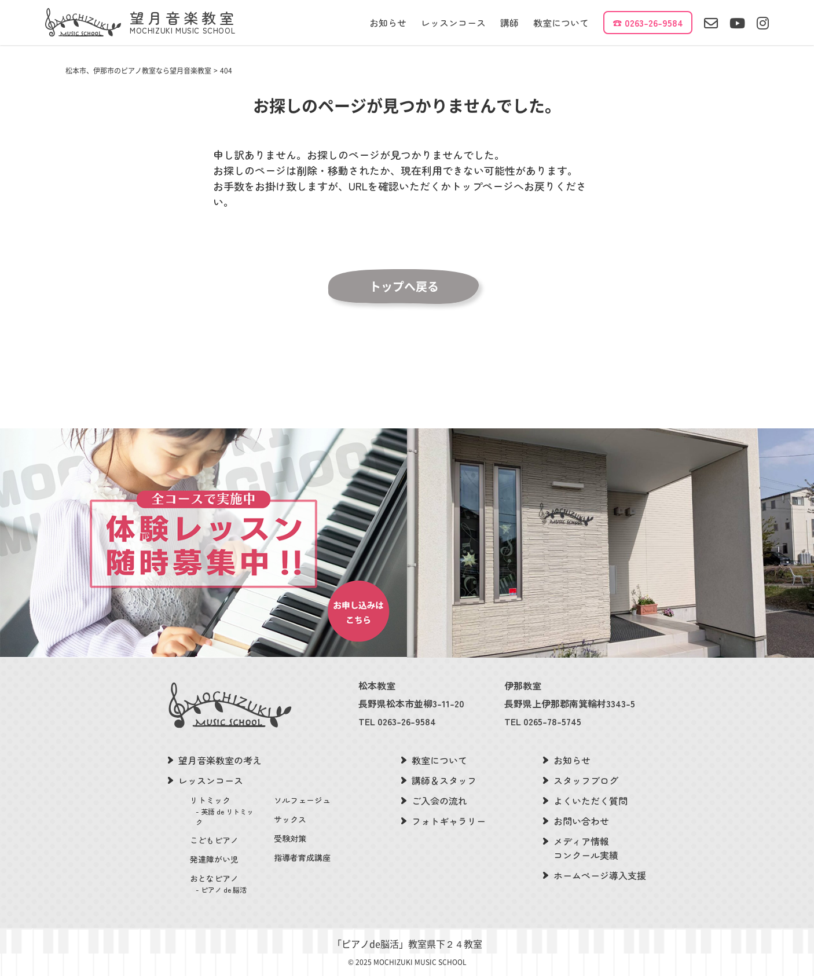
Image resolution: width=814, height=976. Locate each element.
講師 (509, 23)
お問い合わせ (581, 821)
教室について (561, 23)
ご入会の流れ (439, 801)
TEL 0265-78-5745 (542, 721)
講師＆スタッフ (444, 780)
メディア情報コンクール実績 (585, 848)
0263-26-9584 (654, 23)
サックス (290, 819)
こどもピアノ (214, 840)
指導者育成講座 (302, 857)
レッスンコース (453, 23)
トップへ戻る (404, 286)
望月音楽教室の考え (220, 760)
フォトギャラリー (449, 821)
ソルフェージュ (302, 800)
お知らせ (387, 23)
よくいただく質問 (590, 801)
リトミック (225, 810)
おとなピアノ (225, 883)
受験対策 (290, 838)
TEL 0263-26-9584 (397, 721)
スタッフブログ (585, 780)
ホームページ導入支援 (599, 875)
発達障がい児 (214, 859)
